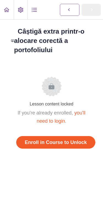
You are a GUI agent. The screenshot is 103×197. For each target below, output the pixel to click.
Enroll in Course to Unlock (56, 142)
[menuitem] (20, 9)
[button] (7, 9)
